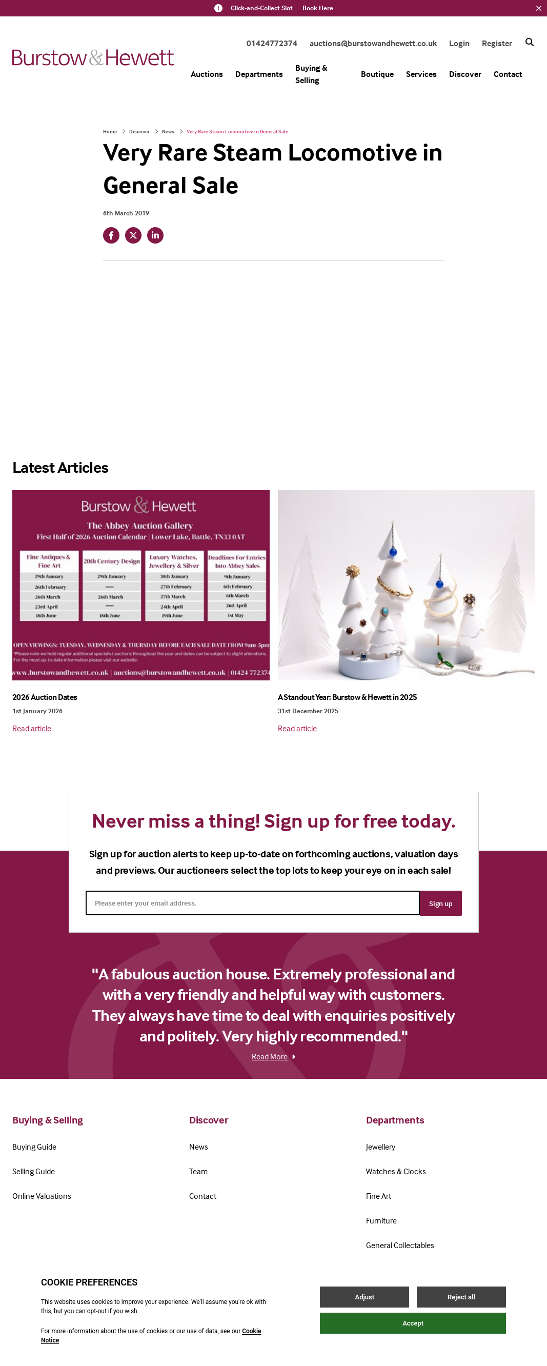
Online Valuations (41, 1195)
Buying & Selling (311, 74)
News (168, 131)
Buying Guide (34, 1145)
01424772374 (272, 43)
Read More (273, 1055)
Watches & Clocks (396, 1170)
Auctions (207, 74)
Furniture (381, 1219)
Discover (465, 74)
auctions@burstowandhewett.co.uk (373, 43)
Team (198, 1170)
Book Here (317, 8)
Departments (259, 74)
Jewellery (380, 1145)
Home (110, 131)
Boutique (377, 74)
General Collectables (400, 1244)
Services (421, 74)
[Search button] (529, 42)
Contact (508, 74)
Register (497, 43)
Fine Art (378, 1195)
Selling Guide (33, 1170)
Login (459, 43)
